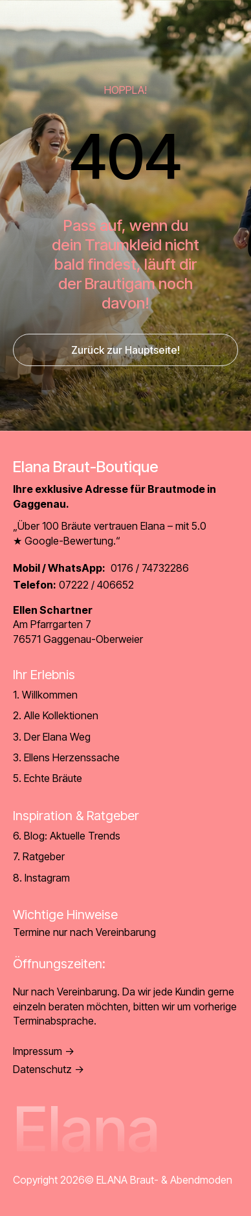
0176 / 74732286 (101, 567)
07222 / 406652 (73, 584)
